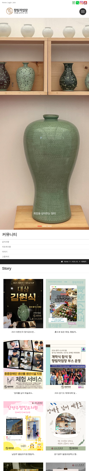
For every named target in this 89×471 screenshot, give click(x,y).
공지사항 (5, 241)
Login (9, 2)
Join (14, 2)
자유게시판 (6, 246)
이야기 (4, 251)
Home (4, 2)
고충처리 (5, 256)
